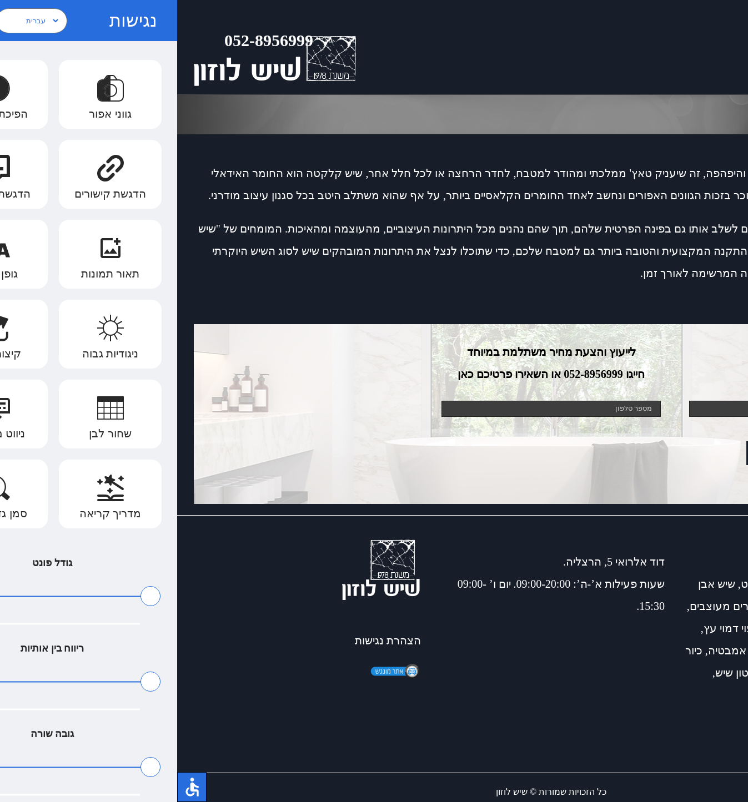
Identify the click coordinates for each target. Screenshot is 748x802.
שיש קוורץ (684, 673)
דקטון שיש (561, 673)
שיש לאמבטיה (669, 606)
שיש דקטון (637, 584)
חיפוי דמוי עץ (555, 628)
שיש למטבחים (623, 673)
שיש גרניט (586, 584)
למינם (685, 695)
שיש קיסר (610, 606)
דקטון (718, 695)
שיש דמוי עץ (618, 628)
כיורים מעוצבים (548, 606)
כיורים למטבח (699, 584)
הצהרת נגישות (211, 640)
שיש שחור (649, 650)
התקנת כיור (704, 650)
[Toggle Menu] (723, 47)
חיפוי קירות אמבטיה (576, 650)
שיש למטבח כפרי (691, 628)
